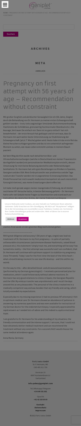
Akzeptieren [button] (22, 219)
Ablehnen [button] (10, 219)
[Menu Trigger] (5, 4)
